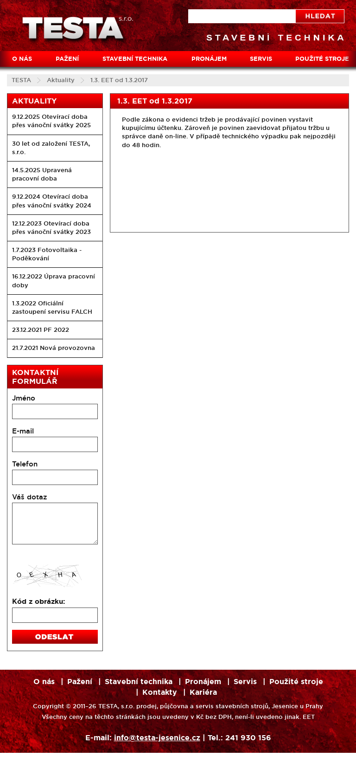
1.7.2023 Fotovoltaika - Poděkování (47, 254)
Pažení (67, 59)
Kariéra (203, 692)
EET (309, 717)
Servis (261, 59)
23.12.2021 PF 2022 (40, 330)
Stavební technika (134, 59)
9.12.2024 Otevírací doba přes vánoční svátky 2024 (51, 201)
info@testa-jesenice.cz (157, 738)
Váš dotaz (29, 496)
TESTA (21, 80)
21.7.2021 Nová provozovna (53, 348)
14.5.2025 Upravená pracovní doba (42, 174)
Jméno (23, 398)
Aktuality (61, 80)
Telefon (25, 463)
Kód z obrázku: (38, 601)
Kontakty (159, 692)
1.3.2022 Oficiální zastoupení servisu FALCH (52, 307)
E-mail (23, 431)
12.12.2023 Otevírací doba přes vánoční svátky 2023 (51, 228)
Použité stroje (296, 681)
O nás (22, 59)
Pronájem (209, 59)
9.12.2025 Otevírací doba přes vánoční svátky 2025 (51, 121)
